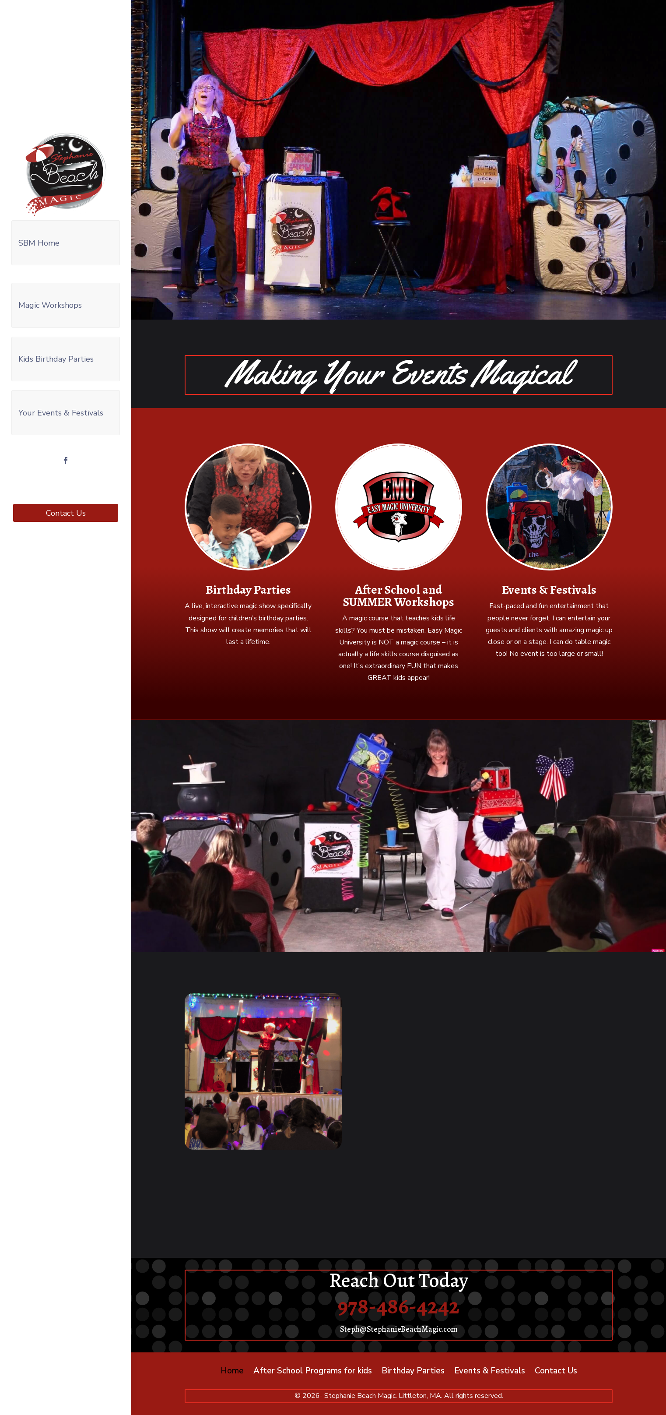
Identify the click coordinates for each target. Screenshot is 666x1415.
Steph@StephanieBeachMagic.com (399, 1329)
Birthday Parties (248, 589)
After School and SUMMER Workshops (398, 595)
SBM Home (39, 242)
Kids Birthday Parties (56, 356)
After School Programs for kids (312, 1372)
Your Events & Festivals (60, 408)
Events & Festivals (549, 589)
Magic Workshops (50, 303)
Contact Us (66, 508)
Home (232, 1372)
